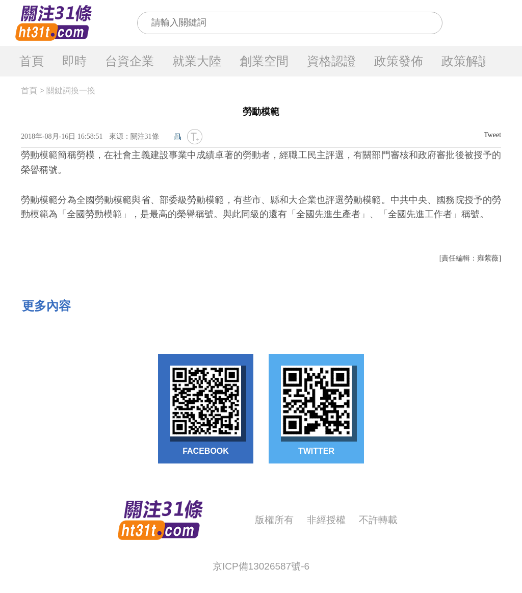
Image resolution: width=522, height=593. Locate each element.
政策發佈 (398, 61)
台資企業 (129, 61)
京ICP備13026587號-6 (261, 566)
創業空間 (264, 61)
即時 (74, 61)
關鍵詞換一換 (70, 90)
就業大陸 (196, 61)
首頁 (31, 61)
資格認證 (331, 61)
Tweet (492, 135)
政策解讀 (465, 61)
